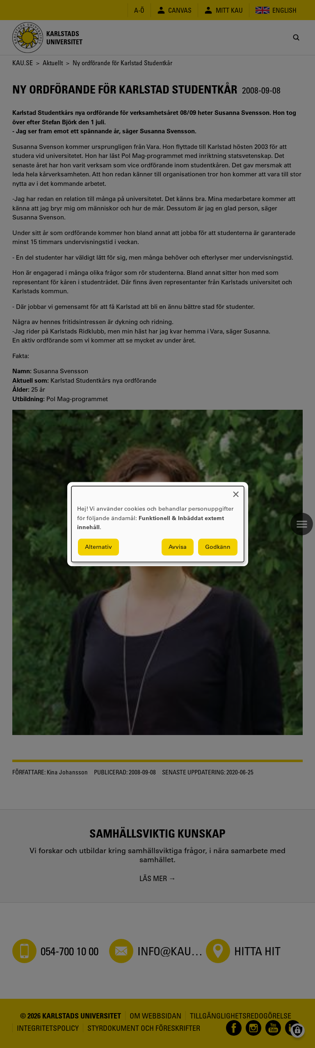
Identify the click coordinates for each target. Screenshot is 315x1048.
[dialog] (157, 524)
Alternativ (98, 546)
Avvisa (178, 546)
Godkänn (218, 546)
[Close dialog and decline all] (236, 491)
